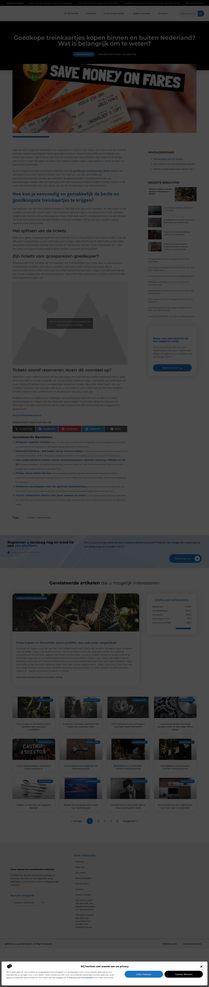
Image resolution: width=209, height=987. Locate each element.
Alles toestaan (143, 974)
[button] (201, 966)
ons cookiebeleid (85, 977)
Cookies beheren (183, 974)
